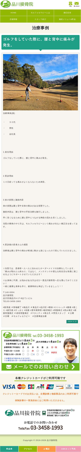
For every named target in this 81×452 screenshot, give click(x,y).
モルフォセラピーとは (40, 13)
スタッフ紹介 (40, 19)
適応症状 (67, 13)
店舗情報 (13, 19)
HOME (13, 13)
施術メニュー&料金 (67, 19)
